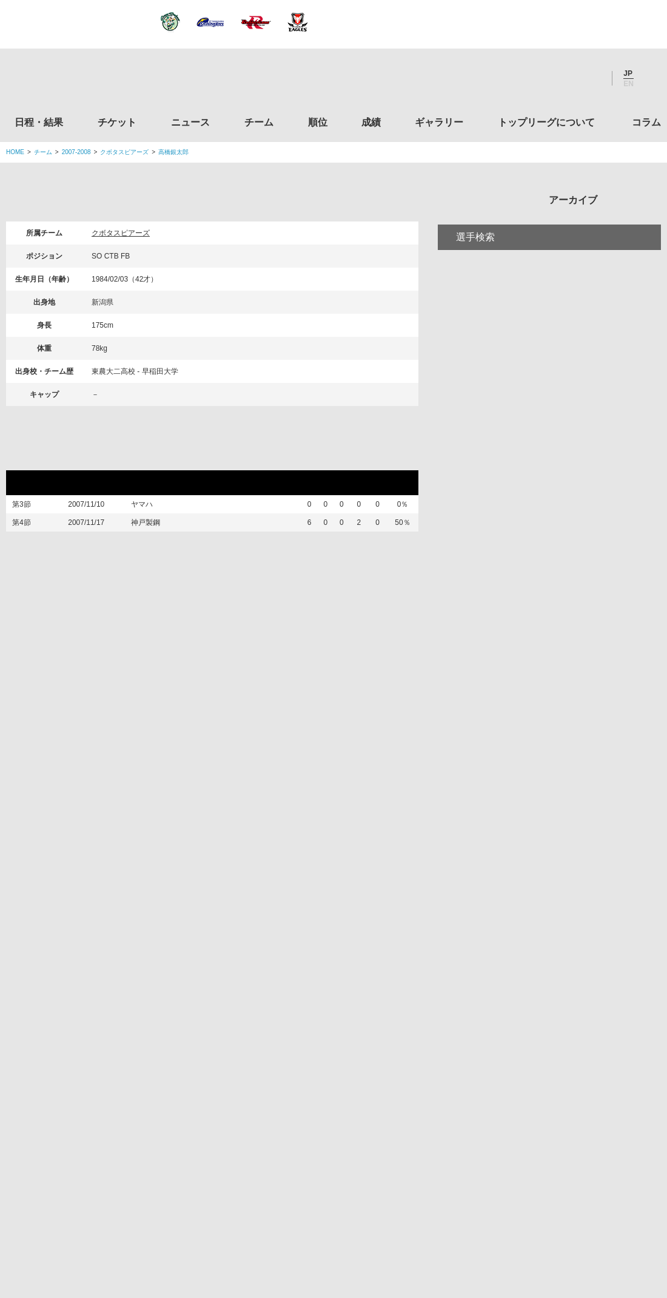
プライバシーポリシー (329, 1213)
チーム (258, 122)
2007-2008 (76, 152)
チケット (117, 122)
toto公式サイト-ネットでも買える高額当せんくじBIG (559, 1065)
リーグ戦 (36, 458)
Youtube (590, 78)
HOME (15, 152)
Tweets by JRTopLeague (344, 772)
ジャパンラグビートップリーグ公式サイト (72, 81)
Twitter (524, 78)
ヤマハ (150, 507)
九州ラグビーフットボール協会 (559, 927)
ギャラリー (439, 122)
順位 (317, 122)
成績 (371, 122)
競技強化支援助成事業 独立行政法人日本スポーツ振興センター (559, 1111)
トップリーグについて (546, 122)
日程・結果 (39, 122)
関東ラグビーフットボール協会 (559, 834)
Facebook (557, 78)
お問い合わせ (404, 1213)
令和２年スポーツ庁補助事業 (559, 1157)
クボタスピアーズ (124, 152)
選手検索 (475, 287)
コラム (646, 122)
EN (628, 83)
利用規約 (261, 1213)
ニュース (190, 122)
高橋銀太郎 (173, 152)
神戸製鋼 (154, 533)
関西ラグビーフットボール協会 (559, 880)
